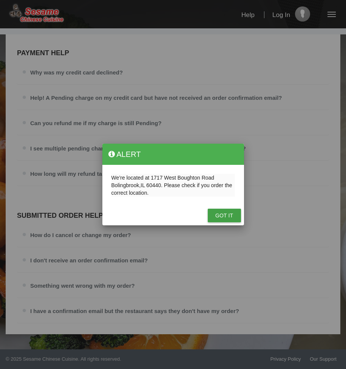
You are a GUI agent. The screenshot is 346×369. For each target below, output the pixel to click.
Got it (224, 215)
